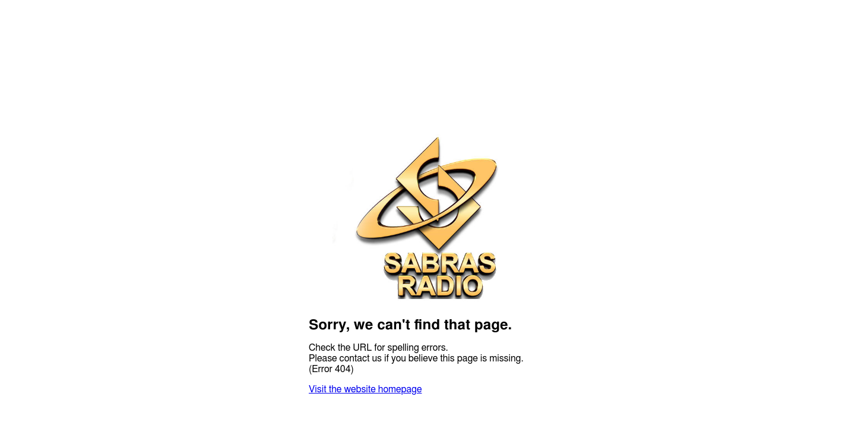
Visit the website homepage (365, 389)
